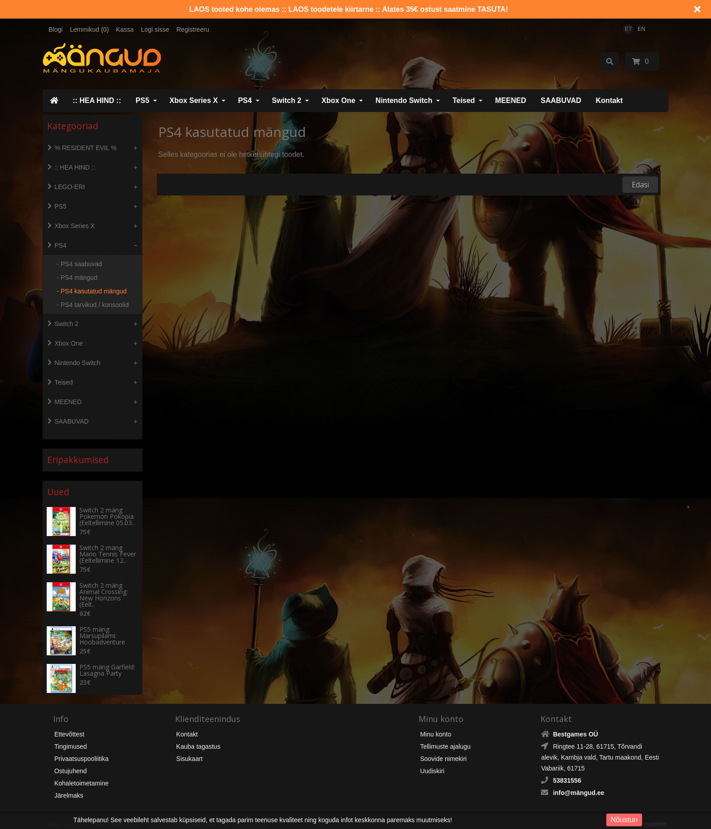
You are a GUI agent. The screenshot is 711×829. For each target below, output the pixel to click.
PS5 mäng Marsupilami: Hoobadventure (102, 627)
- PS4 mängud (77, 277)
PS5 (142, 100)
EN (641, 29)
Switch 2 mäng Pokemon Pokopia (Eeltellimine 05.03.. (107, 507)
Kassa (125, 29)
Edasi (640, 185)
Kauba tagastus (198, 737)
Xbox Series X (194, 100)
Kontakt (609, 100)
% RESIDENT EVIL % (85, 147)
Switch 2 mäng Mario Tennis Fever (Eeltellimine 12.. (107, 545)
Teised (464, 100)
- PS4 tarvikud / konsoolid (93, 304)
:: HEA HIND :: (97, 100)
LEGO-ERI (69, 186)
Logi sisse (155, 29)
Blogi (56, 29)
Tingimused (70, 737)
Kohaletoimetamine (81, 774)
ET (628, 29)
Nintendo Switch (403, 100)
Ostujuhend (70, 762)
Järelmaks (68, 786)
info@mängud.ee (578, 784)
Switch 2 (287, 100)
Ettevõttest (69, 725)
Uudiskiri (432, 762)
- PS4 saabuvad (79, 264)
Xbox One (338, 100)
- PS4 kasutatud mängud (92, 291)
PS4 (245, 100)
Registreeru (192, 29)
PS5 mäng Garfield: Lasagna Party (107, 661)
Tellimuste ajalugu (445, 737)
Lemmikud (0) (89, 29)
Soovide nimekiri (443, 750)
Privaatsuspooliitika (81, 750)
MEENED (510, 100)
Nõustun (624, 820)
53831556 (567, 771)
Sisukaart (189, 750)
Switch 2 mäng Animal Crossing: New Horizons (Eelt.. (103, 586)
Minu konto (435, 725)
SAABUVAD (561, 100)
